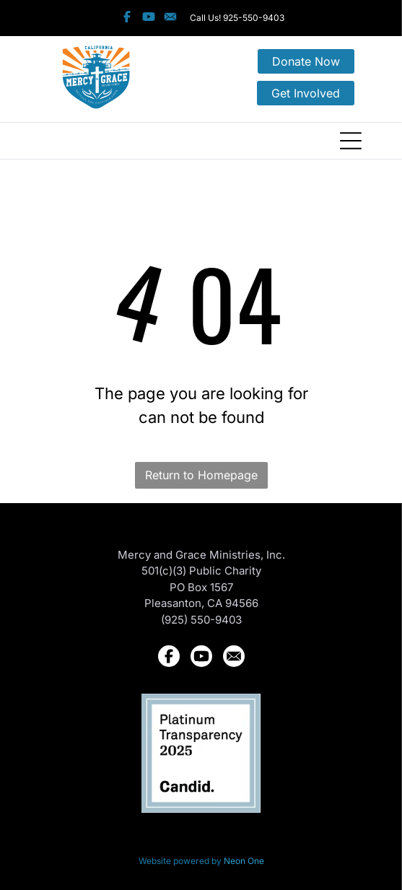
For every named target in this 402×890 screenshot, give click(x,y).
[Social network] (127, 18)
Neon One (244, 860)
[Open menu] (351, 141)
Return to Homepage (201, 475)
